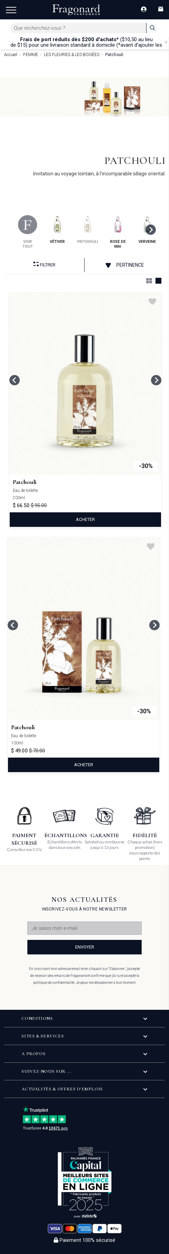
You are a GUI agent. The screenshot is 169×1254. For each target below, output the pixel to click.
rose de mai (117, 232)
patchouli (87, 229)
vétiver (57, 229)
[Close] (165, 42)
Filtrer (44, 264)
